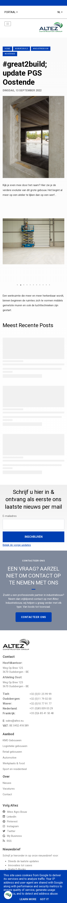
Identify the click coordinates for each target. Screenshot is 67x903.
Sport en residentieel (15, 769)
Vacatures (9, 788)
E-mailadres (10, 516)
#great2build (21, 49)
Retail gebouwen (12, 751)
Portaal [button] (10, 12)
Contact (7, 794)
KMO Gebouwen (12, 740)
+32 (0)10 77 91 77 (40, 703)
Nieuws (7, 783)
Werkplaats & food (14, 763)
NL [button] (59, 12)
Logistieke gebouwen (15, 746)
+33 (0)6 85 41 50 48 (41, 713)
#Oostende (10, 54)
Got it (44, 899)
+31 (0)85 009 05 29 (41, 708)
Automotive (9, 757)
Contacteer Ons (33, 617)
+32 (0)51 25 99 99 (40, 694)
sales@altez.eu (15, 720)
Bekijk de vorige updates (17, 545)
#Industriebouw (40, 49)
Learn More (28, 899)
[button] (61, 203)
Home (7, 49)
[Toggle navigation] (7, 23)
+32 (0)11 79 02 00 (40, 698)
